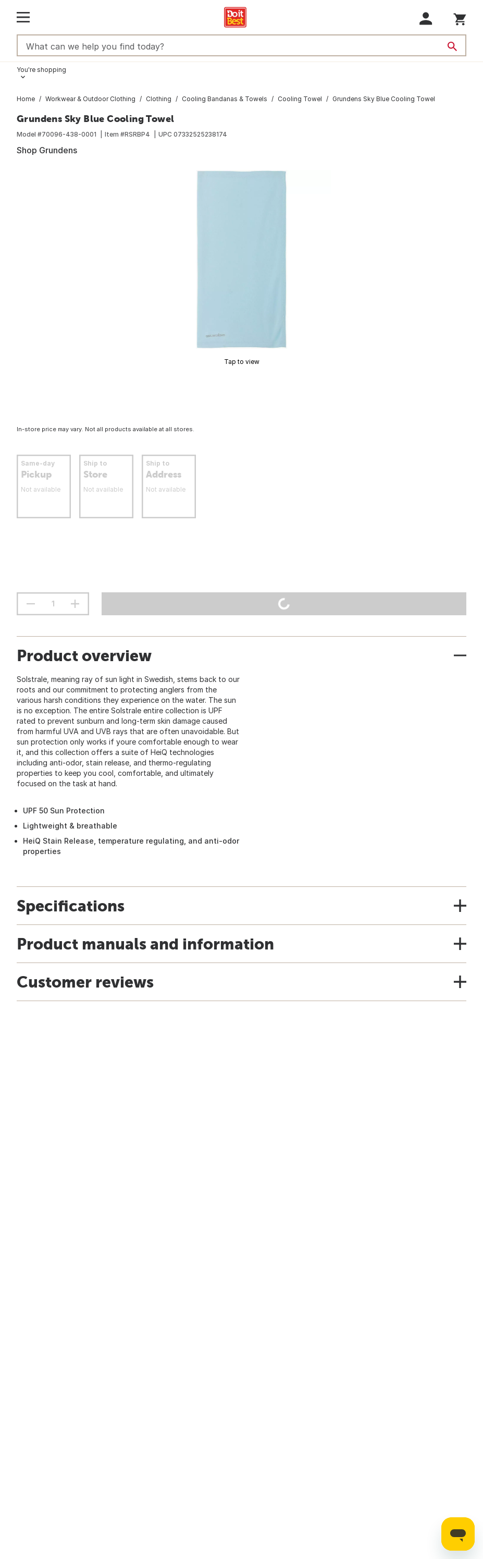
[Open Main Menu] (23, 17)
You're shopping (41, 70)
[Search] (452, 46)
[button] (425, 18)
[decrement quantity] (31, 604)
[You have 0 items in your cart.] (459, 17)
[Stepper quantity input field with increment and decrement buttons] (53, 604)
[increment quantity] (75, 604)
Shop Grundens (47, 150)
